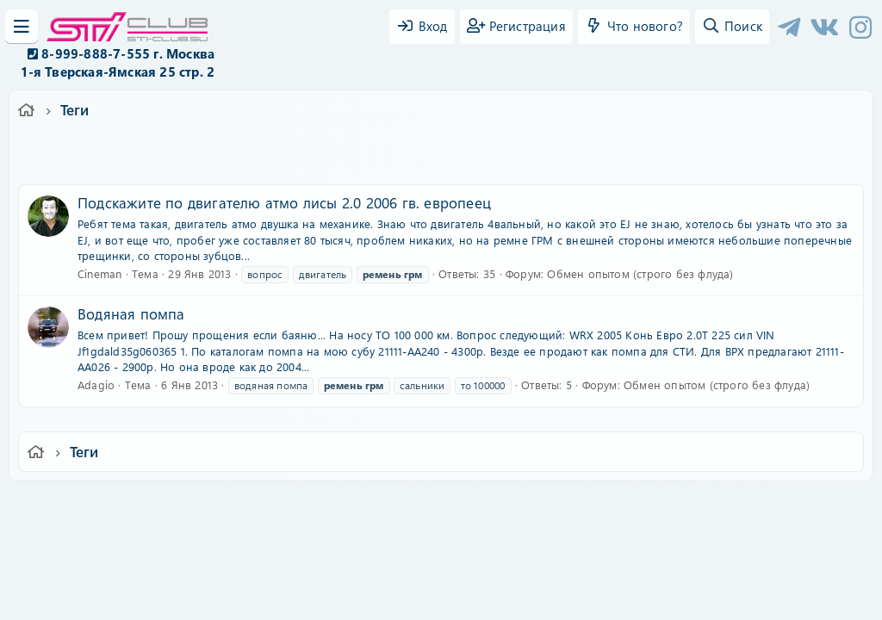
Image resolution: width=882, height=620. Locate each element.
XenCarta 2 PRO (374, 555)
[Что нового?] (634, 26)
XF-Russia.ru (78, 542)
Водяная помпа (131, 313)
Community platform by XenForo (440, 530)
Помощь (687, 506)
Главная (748, 506)
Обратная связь (289, 506)
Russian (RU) (189, 506)
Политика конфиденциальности (558, 506)
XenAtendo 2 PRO (373, 569)
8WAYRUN (520, 555)
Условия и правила (401, 506)
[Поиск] (732, 26)
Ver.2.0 (108, 506)
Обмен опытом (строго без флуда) (640, 273)
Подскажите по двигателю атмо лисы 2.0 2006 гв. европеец (284, 202)
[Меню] (21, 26)
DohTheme (485, 596)
